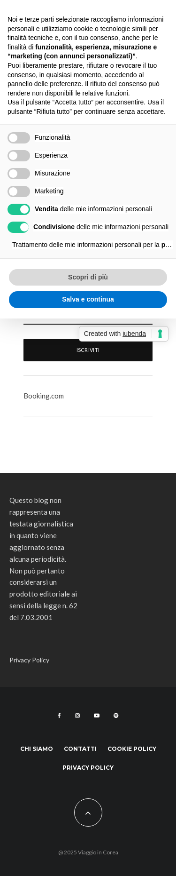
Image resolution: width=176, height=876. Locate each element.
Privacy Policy (29, 660)
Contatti (80, 748)
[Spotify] (116, 715)
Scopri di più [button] (88, 277)
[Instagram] (77, 715)
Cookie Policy (131, 748)
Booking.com (43, 395)
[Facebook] (59, 715)
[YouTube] (97, 715)
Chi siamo (36, 748)
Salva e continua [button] (88, 299)
